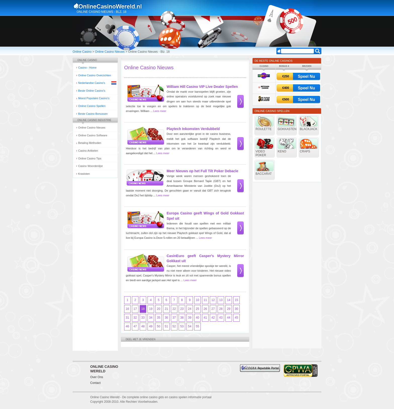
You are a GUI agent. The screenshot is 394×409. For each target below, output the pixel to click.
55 (197, 326)
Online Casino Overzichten (94, 75)
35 (158, 317)
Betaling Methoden (89, 142)
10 (197, 300)
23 (181, 309)
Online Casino (82, 51)
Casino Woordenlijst (90, 165)
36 (166, 317)
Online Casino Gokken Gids (110, 6)
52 (174, 326)
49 (150, 326)
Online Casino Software (92, 135)
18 (142, 309)
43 (220, 317)
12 (213, 300)
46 (127, 326)
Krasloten (84, 173)
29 (228, 309)
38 (181, 317)
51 (166, 326)
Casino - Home (87, 67)
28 (220, 309)
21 (166, 309)
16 (127, 309)
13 (220, 300)
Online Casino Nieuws (110, 51)
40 (197, 317)
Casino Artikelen (88, 150)
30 (236, 309)
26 (205, 309)
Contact (95, 383)
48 (142, 326)
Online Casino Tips (89, 158)
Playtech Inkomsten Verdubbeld (193, 129)
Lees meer (159, 110)
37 (174, 317)
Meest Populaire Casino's (93, 98)
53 (181, 326)
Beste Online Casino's (91, 90)
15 (236, 300)
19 (150, 309)
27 (213, 309)
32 (135, 317)
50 (158, 326)
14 (228, 300)
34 (150, 317)
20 (158, 309)
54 (189, 326)
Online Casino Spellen (92, 105)
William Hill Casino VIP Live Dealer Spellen (202, 87)
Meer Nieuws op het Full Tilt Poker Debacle (202, 171)
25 (197, 309)
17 (135, 309)
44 (228, 317)
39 (189, 317)
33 (142, 317)
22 (174, 309)
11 (205, 300)
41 (205, 317)
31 (127, 317)
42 (213, 317)
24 (189, 309)
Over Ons (96, 377)
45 (236, 317)
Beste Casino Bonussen (93, 113)
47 (135, 326)
